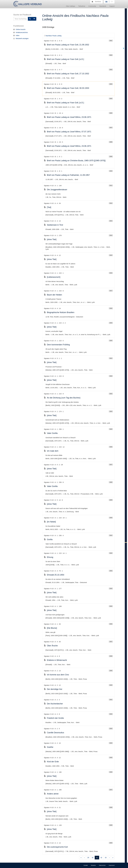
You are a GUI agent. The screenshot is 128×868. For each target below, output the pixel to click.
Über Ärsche (51, 646)
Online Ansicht (19, 29)
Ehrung (48, 557)
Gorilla (48, 539)
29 (88, 857)
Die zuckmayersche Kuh (56, 847)
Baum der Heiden (53, 295)
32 (101, 857)
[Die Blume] (50, 628)
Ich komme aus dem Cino (56, 675)
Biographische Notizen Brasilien (59, 312)
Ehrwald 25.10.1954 (54, 575)
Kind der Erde (51, 762)
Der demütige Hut (53, 689)
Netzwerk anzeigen (21, 38)
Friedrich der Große (54, 718)
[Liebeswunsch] (52, 277)
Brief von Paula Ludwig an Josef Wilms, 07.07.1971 (67, 132)
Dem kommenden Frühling (57, 345)
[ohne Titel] (50, 239)
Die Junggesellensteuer (55, 189)
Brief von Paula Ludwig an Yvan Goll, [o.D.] (64, 59)
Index (16, 35)
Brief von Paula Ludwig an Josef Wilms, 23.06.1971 (67, 117)
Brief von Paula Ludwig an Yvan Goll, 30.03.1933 (66, 88)
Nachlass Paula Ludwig (53, 36)
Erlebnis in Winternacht (55, 660)
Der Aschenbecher (53, 704)
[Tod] (47, 207)
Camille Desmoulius (54, 733)
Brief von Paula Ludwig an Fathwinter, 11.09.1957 (67, 175)
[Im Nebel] (50, 522)
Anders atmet (51, 794)
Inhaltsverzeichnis (20, 32)
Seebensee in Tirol (53, 225)
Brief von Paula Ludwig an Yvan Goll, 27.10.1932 (66, 74)
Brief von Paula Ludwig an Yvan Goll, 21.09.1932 (66, 45)
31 (97, 857)
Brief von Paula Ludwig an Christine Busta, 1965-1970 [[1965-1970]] (74, 160)
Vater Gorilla (51, 433)
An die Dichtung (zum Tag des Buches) (62, 398)
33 (106, 857)
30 (92, 857)
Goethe (48, 747)
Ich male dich (51, 451)
